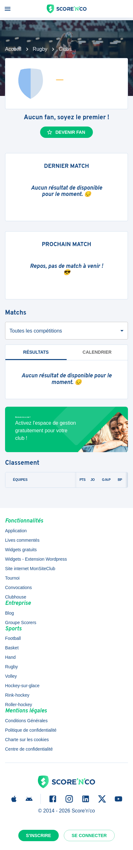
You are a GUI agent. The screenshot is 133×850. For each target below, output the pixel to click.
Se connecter (89, 835)
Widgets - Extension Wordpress (36, 559)
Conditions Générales (26, 720)
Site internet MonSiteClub (30, 568)
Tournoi (12, 578)
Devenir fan (65, 132)
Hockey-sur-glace (22, 685)
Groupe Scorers (20, 622)
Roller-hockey (18, 704)
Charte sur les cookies (27, 739)
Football (13, 638)
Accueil (13, 49)
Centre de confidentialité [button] (29, 749)
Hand (10, 657)
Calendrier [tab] (97, 352)
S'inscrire (38, 835)
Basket (12, 647)
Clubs (65, 49)
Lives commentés (22, 540)
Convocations (18, 587)
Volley (11, 676)
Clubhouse (15, 596)
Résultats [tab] (36, 352)
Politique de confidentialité (31, 730)
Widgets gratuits (21, 549)
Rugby (40, 49)
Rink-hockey (17, 695)
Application (16, 530)
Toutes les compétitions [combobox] (35, 331)
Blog (9, 613)
